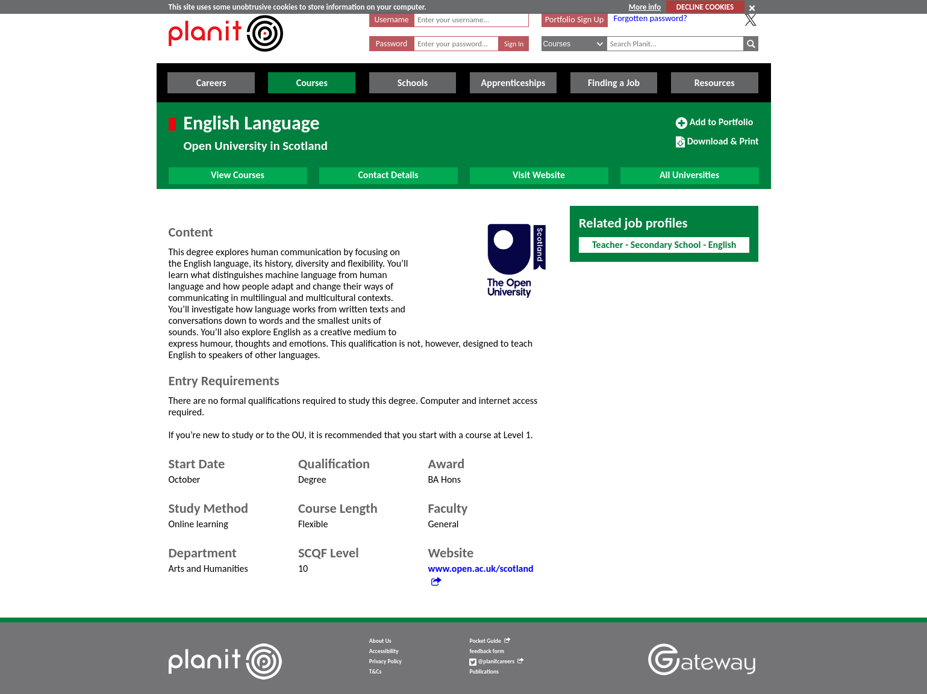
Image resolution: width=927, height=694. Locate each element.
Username (392, 19)
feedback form (486, 651)
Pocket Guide (489, 641)
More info (645, 6)
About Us (380, 641)
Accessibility (384, 651)
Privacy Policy (385, 661)
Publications (483, 671)
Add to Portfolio (714, 127)
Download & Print (717, 146)
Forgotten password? (650, 18)
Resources (714, 82)
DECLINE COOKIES (705, 6)
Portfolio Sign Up (574, 19)
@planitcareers (496, 661)
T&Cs (375, 671)
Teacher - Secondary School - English (664, 244)
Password (391, 44)
